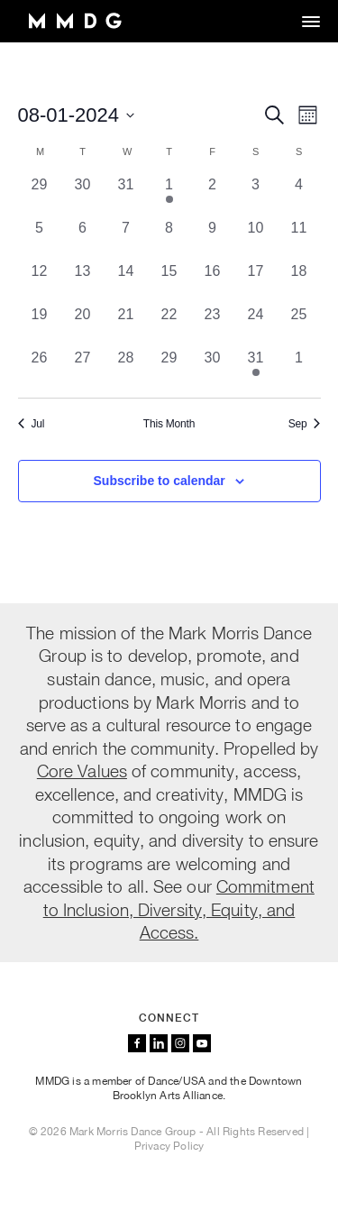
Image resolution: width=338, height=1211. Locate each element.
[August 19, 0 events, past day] (39, 325)
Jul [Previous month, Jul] (31, 423)
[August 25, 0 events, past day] (299, 325)
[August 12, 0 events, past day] (39, 282)
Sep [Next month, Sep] (304, 423)
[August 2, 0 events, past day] (212, 195)
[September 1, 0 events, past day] (299, 368)
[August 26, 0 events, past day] (39, 368)
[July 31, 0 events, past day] (126, 195)
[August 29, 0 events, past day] (169, 368)
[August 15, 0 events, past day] (169, 282)
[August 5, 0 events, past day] (39, 239)
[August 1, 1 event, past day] (169, 195)
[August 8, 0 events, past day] (169, 239)
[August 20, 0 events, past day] (83, 325)
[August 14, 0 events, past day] (126, 282)
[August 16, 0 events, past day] (212, 282)
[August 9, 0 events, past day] (212, 239)
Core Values (82, 770)
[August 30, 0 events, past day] (212, 368)
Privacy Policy (169, 1146)
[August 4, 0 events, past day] (299, 195)
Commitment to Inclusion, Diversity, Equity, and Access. (179, 909)
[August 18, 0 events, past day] (299, 282)
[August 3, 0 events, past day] (256, 195)
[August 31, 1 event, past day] (256, 368)
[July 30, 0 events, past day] (83, 195)
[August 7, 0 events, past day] (126, 239)
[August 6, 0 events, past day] (83, 239)
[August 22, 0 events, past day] (169, 325)
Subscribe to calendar (159, 480)
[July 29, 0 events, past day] (39, 195)
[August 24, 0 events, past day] (256, 325)
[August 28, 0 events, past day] (126, 368)
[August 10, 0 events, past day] (256, 239)
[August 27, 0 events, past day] (83, 368)
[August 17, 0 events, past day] (256, 282)
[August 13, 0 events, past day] (83, 282)
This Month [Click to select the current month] (169, 423)
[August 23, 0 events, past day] (212, 325)
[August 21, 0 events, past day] (126, 325)
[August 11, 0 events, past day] (299, 239)
